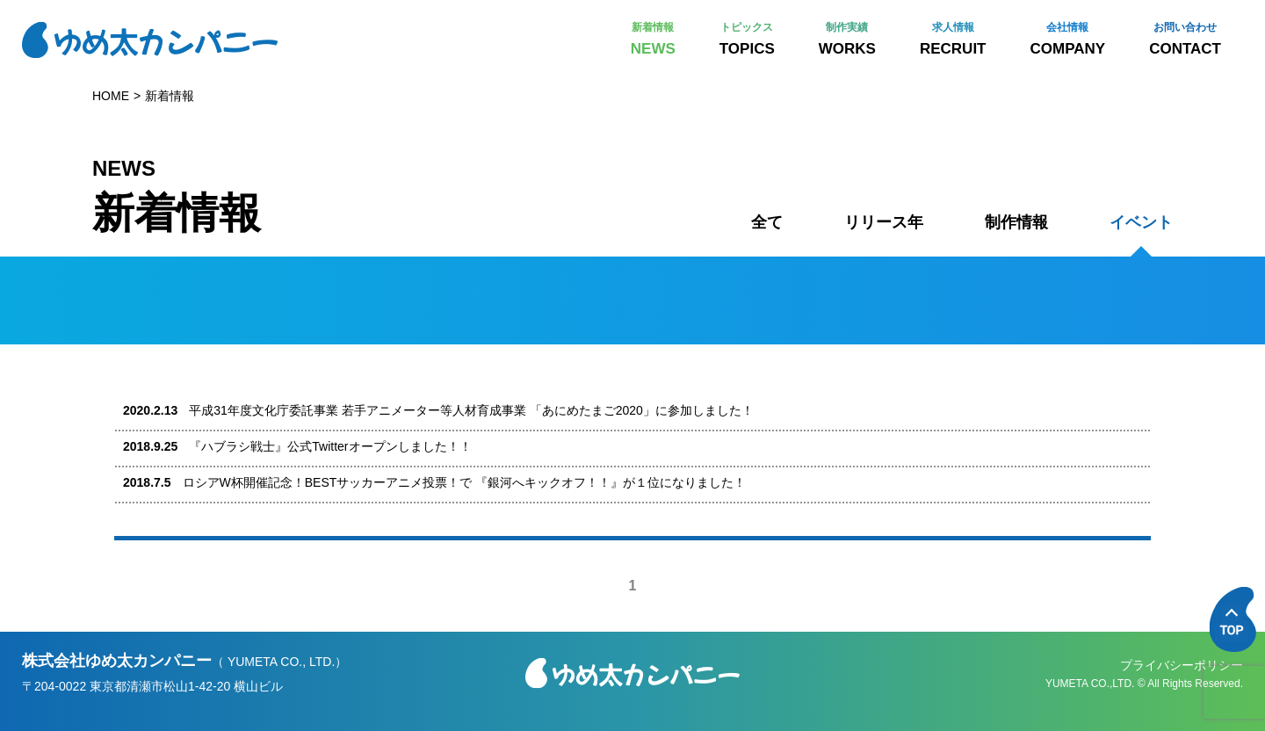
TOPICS (747, 39)
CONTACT (1185, 39)
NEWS (653, 39)
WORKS (847, 39)
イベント (1141, 222)
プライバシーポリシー (1181, 665)
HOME (110, 96)
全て (767, 222)
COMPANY (1068, 39)
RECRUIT (953, 39)
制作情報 (1016, 222)
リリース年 (883, 222)
